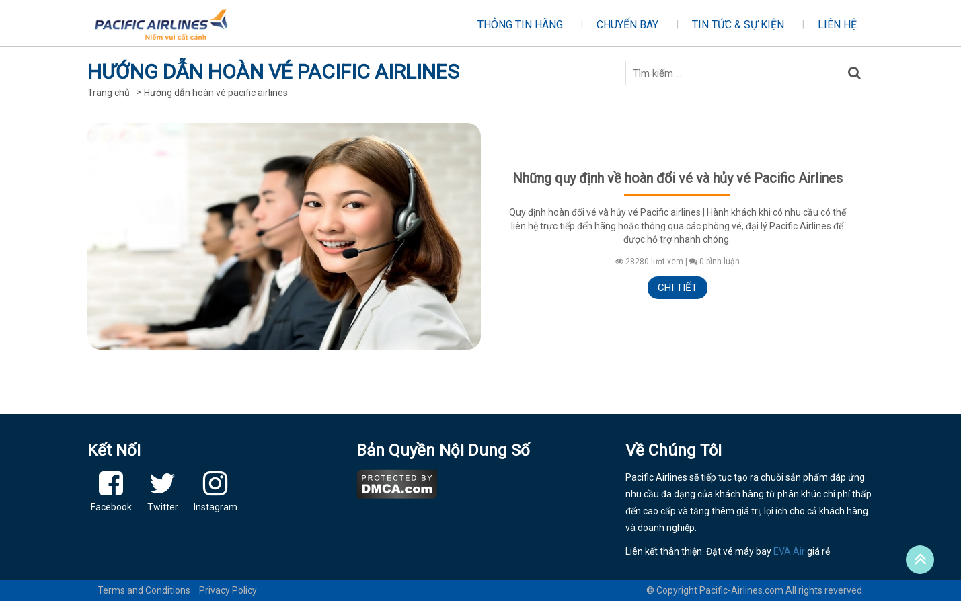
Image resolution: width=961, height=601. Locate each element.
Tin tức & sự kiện (738, 24)
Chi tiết (677, 288)
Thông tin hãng (520, 24)
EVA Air (789, 551)
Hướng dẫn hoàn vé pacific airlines (216, 92)
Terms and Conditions (144, 590)
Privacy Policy (228, 590)
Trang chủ (108, 92)
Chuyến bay (627, 24)
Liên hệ (837, 24)
